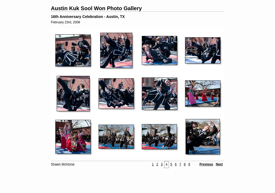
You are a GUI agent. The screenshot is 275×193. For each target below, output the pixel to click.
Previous (206, 164)
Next (219, 164)
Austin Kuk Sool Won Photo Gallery (96, 8)
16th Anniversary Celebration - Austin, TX (88, 16)
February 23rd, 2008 (65, 22)
